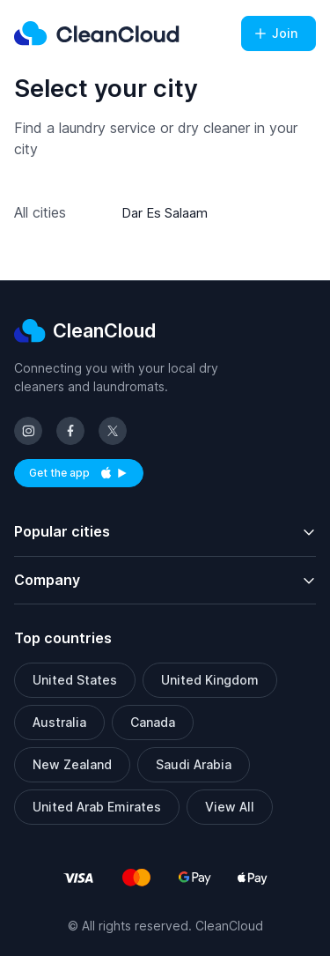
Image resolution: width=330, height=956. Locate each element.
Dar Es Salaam (164, 212)
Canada (152, 722)
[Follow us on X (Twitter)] (113, 431)
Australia (59, 722)
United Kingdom (210, 679)
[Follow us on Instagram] (28, 431)
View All (229, 806)
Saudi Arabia (193, 764)
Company (47, 580)
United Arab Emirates (97, 806)
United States (75, 679)
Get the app (86, 476)
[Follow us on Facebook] (70, 431)
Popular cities (62, 531)
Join (275, 33)
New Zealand (72, 764)
